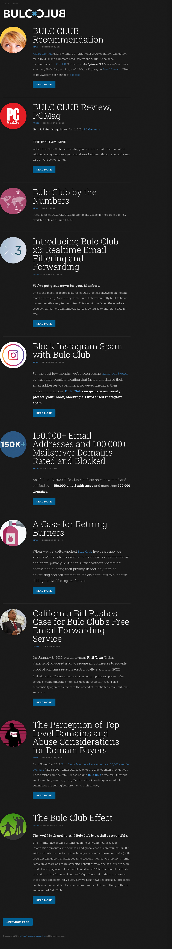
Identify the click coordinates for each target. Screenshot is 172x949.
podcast (75, 74)
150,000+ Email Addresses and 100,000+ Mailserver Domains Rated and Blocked (80, 448)
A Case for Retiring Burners (70, 528)
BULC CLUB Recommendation (68, 35)
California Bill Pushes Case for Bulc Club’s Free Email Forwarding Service (81, 625)
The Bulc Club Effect (73, 817)
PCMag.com (92, 129)
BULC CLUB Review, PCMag (72, 111)
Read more (44, 84)
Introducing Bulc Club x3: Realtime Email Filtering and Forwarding (75, 254)
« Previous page (17, 922)
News (6, 3)
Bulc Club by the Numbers (65, 196)
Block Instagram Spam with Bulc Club (77, 350)
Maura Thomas (42, 53)
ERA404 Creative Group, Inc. (32, 936)
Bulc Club (35, 14)
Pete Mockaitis (112, 69)
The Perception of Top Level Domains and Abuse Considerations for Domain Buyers (76, 737)
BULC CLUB (58, 64)
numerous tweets (115, 373)
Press (15, 3)
